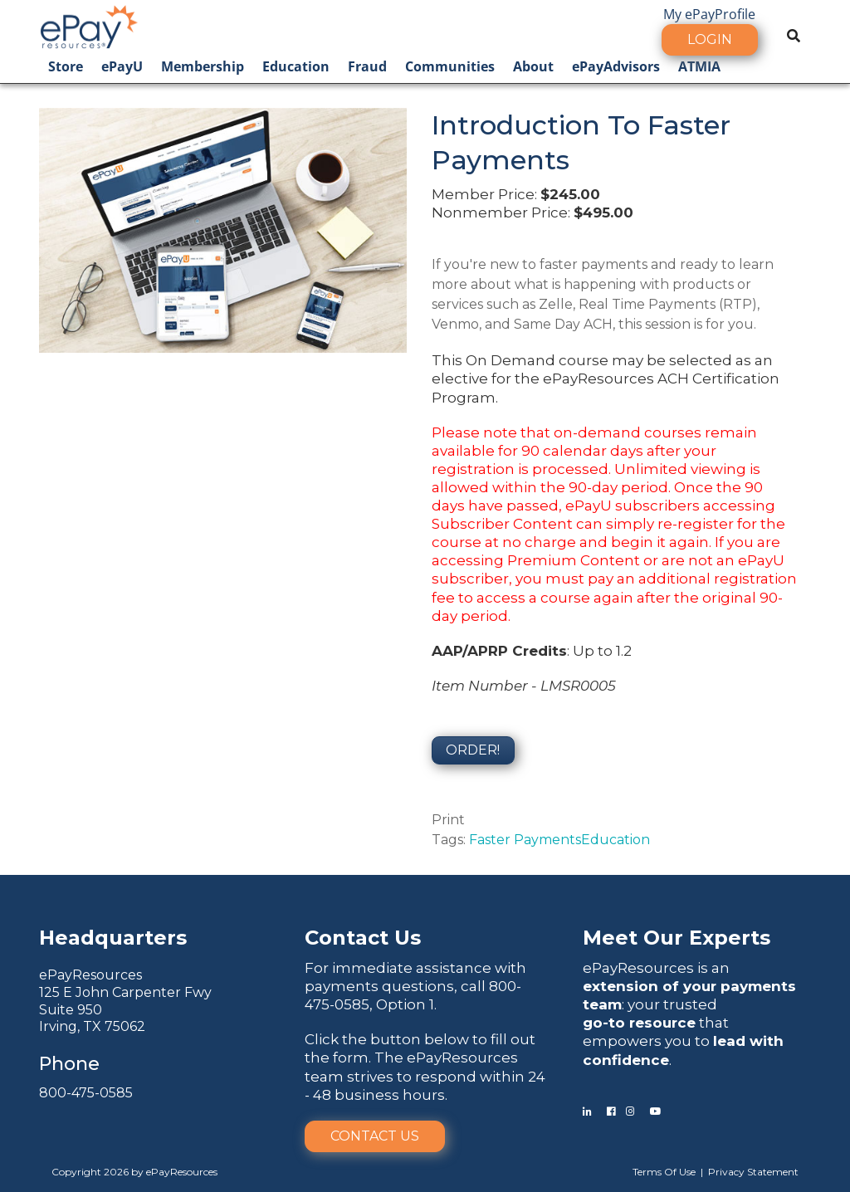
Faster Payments (525, 840)
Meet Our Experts (676, 938)
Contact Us (374, 1136)
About (533, 66)
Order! (473, 750)
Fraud (367, 66)
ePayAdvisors (616, 66)
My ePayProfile (709, 14)
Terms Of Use (664, 1171)
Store (65, 66)
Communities (450, 66)
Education (296, 66)
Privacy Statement (753, 1171)
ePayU (122, 66)
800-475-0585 (86, 1093)
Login (709, 39)
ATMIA (699, 66)
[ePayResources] (89, 25)
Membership (202, 66)
